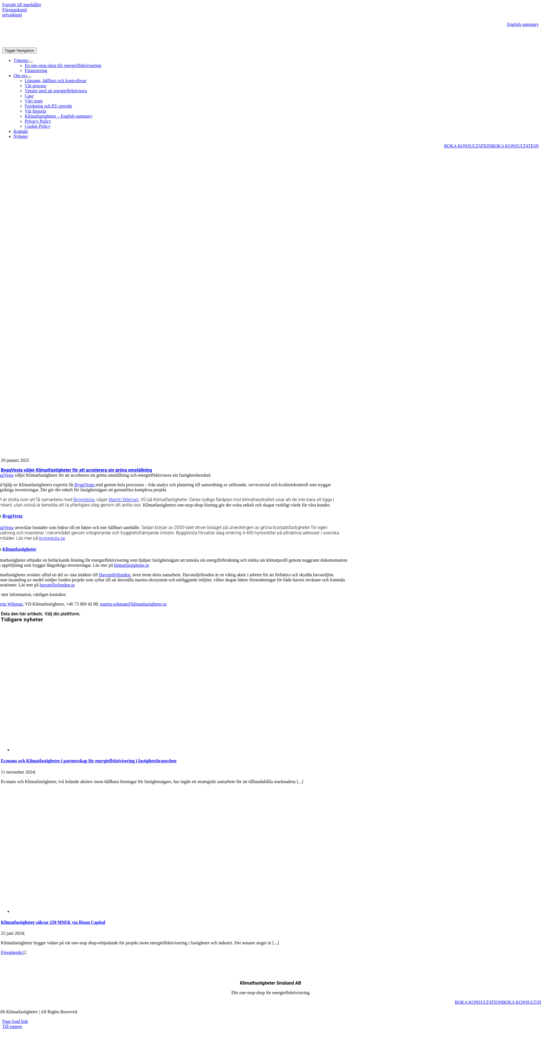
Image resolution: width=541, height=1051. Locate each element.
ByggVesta (84, 484)
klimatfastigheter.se (131, 565)
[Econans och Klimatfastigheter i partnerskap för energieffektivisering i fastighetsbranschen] (110, 749)
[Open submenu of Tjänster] (30, 62)
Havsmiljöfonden (114, 574)
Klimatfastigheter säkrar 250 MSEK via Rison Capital (53, 922)
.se (72, 584)
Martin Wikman (124, 499)
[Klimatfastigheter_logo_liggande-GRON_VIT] (44, 44)
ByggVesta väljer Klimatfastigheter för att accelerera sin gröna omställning (76, 470)
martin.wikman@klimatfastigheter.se (133, 604)
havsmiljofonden (55, 584)
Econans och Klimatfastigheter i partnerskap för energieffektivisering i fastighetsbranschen (88, 760)
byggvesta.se (52, 538)
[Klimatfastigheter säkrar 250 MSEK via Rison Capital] (110, 911)
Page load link (15, 1021)
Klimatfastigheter (20, 549)
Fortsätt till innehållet (21, 4)
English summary (523, 24)
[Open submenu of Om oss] (29, 77)
